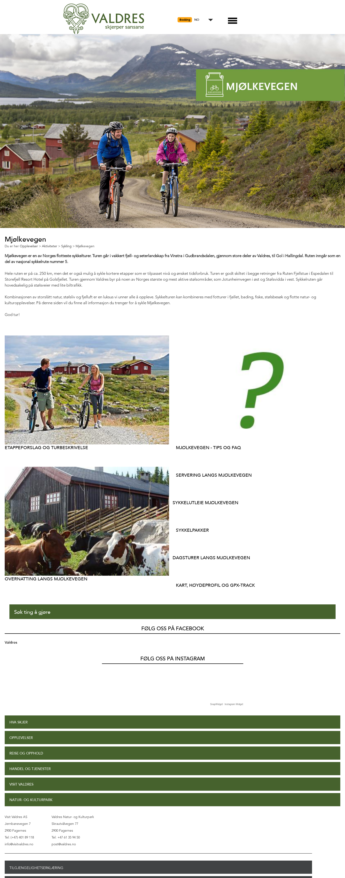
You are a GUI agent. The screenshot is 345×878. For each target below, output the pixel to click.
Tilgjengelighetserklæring (36, 868)
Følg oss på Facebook (172, 629)
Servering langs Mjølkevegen (214, 475)
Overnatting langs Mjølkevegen (46, 579)
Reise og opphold (26, 753)
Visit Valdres (21, 784)
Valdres (11, 642)
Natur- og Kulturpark (31, 800)
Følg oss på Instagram (172, 659)
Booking (184, 19)
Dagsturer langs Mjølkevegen (211, 557)
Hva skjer (18, 722)
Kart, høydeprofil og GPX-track (215, 585)
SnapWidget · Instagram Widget (226, 704)
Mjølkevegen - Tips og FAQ (208, 447)
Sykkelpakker (192, 530)
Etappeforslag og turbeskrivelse (46, 447)
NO (196, 19)
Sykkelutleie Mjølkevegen (205, 502)
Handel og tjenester (30, 769)
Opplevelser (21, 738)
